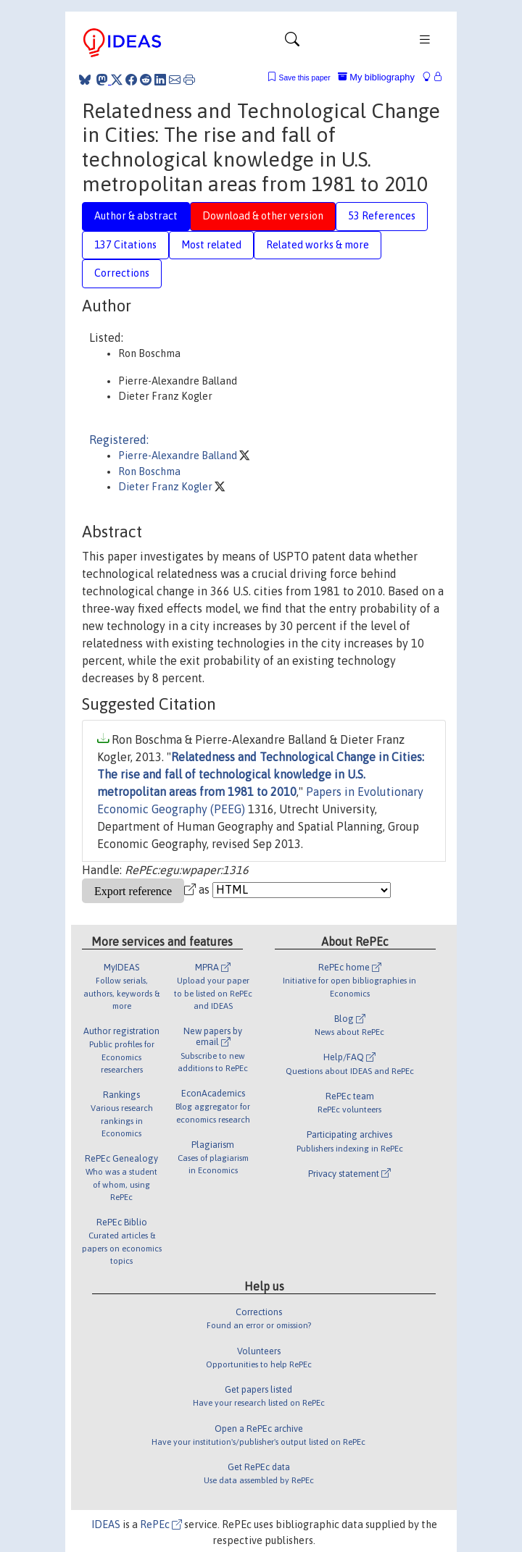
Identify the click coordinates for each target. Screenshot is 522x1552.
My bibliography (376, 77)
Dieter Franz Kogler (166, 486)
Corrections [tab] (121, 273)
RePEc (161, 1524)
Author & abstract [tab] (136, 216)
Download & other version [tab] (262, 216)
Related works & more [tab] (317, 245)
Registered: (119, 439)
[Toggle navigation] (292, 42)
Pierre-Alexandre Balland (178, 455)
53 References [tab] (381, 216)
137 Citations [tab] (125, 245)
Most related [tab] (211, 245)
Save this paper (305, 78)
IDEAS (105, 1524)
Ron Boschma (149, 471)
